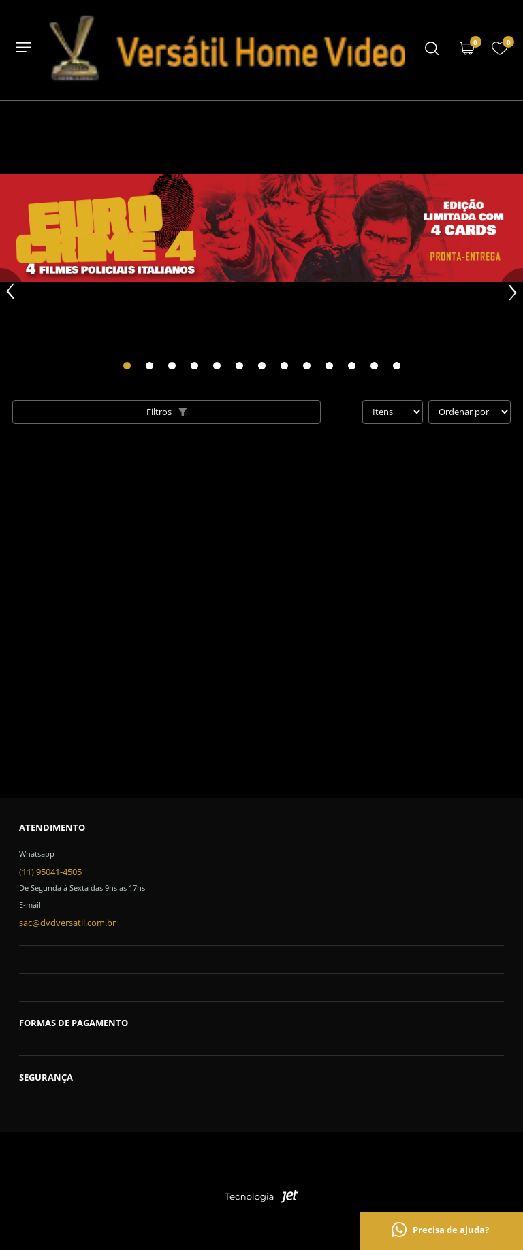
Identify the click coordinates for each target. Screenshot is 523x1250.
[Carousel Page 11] (351, 365)
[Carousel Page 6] (239, 365)
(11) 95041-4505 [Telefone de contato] (50, 872)
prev (12, 292)
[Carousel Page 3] (172, 365)
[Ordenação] (469, 412)
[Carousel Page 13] (396, 365)
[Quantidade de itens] (392, 412)
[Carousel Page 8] (284, 365)
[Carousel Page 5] (217, 365)
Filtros (166, 412)
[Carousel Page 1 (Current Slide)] (127, 365)
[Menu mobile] (432, 50)
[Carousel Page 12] (374, 365)
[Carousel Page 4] (194, 365)
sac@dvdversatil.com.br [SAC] (67, 923)
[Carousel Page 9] (307, 365)
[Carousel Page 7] (262, 365)
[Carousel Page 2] (149, 365)
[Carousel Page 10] (329, 365)
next (511, 292)
